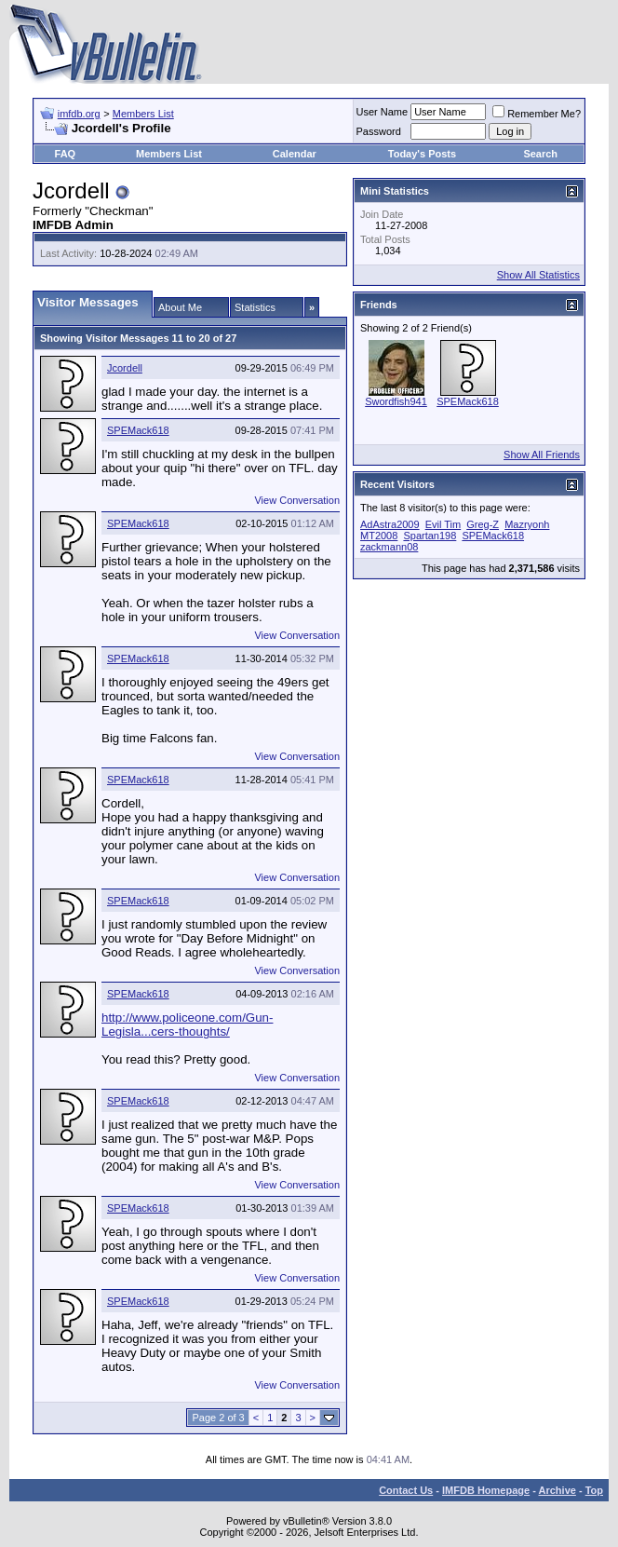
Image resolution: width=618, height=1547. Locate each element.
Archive (557, 1490)
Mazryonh (526, 524)
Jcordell (124, 367)
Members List (143, 113)
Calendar (294, 153)
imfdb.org (79, 113)
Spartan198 (429, 535)
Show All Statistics (538, 274)
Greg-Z (482, 524)
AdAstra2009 (390, 524)
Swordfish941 (396, 401)
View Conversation (297, 500)
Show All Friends (542, 454)
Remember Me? (536, 113)
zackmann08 (389, 546)
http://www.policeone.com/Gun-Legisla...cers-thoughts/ (187, 1024)
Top (594, 1490)
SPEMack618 (138, 430)
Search (540, 153)
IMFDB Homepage (486, 1490)
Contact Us (406, 1490)
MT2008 (378, 535)
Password (378, 131)
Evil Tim (443, 524)
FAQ (65, 153)
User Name (382, 111)
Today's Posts (422, 153)
